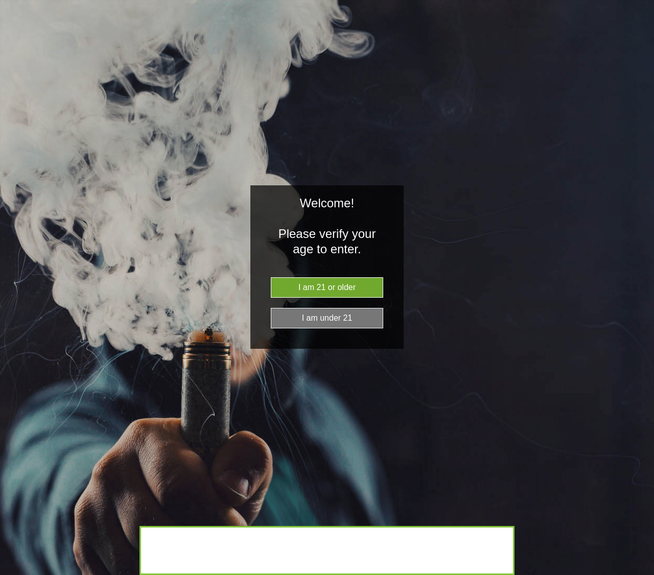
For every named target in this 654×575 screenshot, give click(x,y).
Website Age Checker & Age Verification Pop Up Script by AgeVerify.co (641, 572)
